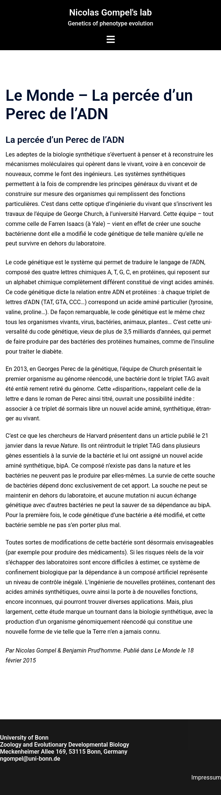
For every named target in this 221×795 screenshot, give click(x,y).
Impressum (206, 777)
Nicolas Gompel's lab (110, 12)
